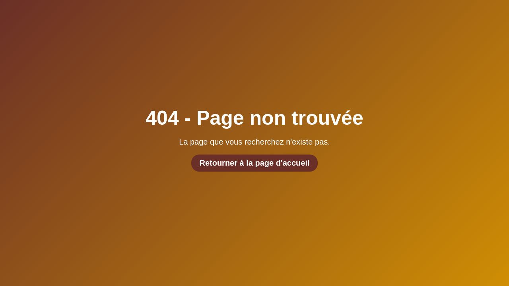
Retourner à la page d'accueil (254, 162)
